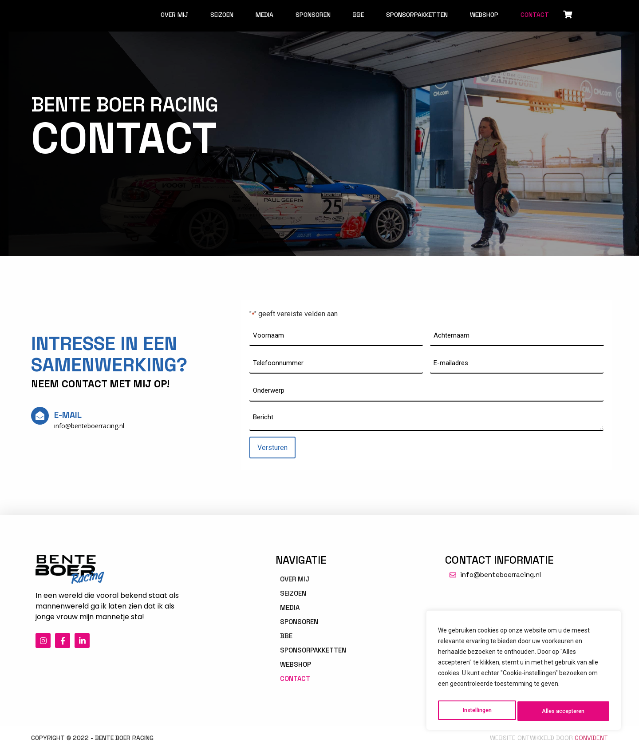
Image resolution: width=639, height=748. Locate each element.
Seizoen (221, 15)
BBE (358, 15)
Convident (591, 736)
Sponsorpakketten (417, 15)
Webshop (484, 15)
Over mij (174, 15)
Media (264, 15)
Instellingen (476, 711)
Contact (535, 15)
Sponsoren (313, 15)
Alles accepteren (563, 711)
